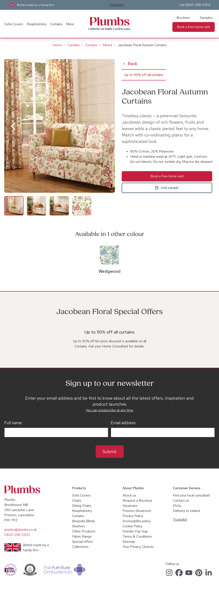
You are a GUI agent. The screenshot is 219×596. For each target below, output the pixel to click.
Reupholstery (37, 24)
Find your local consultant (191, 495)
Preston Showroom (137, 511)
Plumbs (109, 21)
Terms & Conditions (137, 536)
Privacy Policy (133, 516)
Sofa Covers (13, 24)
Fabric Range (82, 536)
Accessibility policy (137, 521)
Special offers (82, 541)
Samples (206, 17)
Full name (13, 423)
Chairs (76, 500)
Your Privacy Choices (138, 546)
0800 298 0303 (197, 5)
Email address (123, 423)
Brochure (183, 17)
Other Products (83, 531)
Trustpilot (117, 5)
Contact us (181, 500)
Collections (80, 546)
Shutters (78, 526)
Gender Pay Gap (135, 531)
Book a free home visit (193, 27)
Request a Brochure (137, 500)
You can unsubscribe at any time (109, 410)
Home (57, 45)
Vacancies (130, 505)
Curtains (56, 24)
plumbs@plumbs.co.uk (20, 529)
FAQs (177, 505)
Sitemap (129, 541)
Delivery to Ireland (186, 511)
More (70, 24)
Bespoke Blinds (83, 521)
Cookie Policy (132, 526)
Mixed (107, 45)
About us (129, 495)
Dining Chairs (81, 505)
